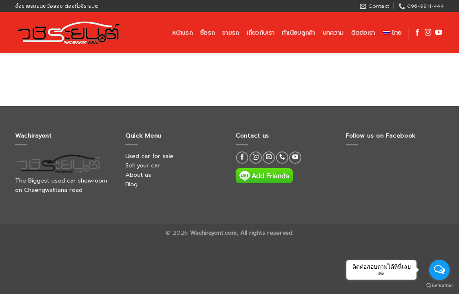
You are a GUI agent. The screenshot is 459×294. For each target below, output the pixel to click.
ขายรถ (230, 32)
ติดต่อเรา (363, 32)
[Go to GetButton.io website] (439, 285)
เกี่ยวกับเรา (261, 32)
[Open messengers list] (439, 270)
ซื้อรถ (207, 32)
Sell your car (142, 165)
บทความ (333, 32)
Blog (131, 184)
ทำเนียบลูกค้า (298, 32)
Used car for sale (149, 155)
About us (138, 174)
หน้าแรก (182, 32)
